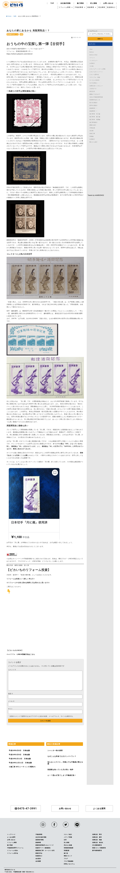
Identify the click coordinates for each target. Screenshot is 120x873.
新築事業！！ (94, 108)
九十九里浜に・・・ (96, 83)
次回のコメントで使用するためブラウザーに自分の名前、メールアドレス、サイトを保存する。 (42, 716)
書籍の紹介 (93, 125)
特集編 (92, 136)
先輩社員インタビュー (96, 85)
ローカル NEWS (94, 80)
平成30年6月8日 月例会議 (19, 750)
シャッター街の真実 (55, 750)
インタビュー (94, 60)
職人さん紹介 (94, 142)
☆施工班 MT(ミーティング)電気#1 (22, 767)
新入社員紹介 (94, 102)
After (91, 49)
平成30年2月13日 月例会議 (20, 758)
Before (92, 52)
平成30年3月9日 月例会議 (19, 754)
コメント (12, 669)
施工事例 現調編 (95, 119)
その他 (92, 66)
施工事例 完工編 (95, 114)
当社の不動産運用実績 (96, 97)
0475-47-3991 (113, 210)
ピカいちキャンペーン (96, 71)
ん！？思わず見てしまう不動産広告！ (62, 775)
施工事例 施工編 (95, 116)
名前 (10, 693)
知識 (15, 16)
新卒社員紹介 (94, 105)
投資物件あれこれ (12, 34)
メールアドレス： (93, 31)
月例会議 (92, 128)
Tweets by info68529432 (96, 195)
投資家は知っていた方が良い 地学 (60, 769)
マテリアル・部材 (95, 77)
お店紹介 (92, 63)
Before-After (94, 55)
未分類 (92, 130)
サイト (10, 709)
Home (8, 16)
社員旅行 (92, 139)
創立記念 (92, 91)
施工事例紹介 (94, 122)
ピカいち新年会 (94, 74)
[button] (66, 7)
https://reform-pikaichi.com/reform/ (20, 54)
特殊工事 (92, 133)
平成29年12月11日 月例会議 (20, 762)
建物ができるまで (95, 94)
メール (11, 701)
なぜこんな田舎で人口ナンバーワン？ (62, 756)
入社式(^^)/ (93, 88)
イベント (92, 57)
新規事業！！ (94, 111)
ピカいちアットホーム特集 (97, 69)
